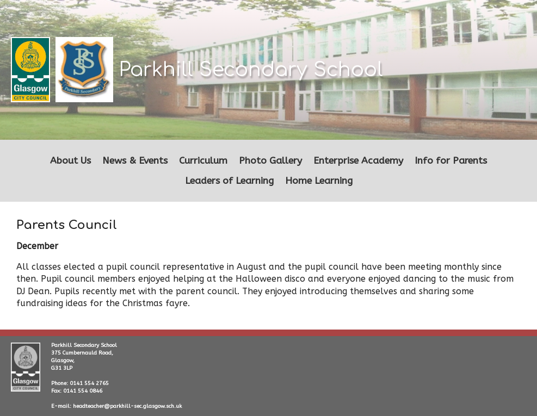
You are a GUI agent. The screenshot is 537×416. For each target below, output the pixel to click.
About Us (70, 160)
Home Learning (319, 181)
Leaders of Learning (229, 181)
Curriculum (203, 160)
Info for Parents (451, 160)
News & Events (135, 160)
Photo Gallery (270, 160)
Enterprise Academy (358, 160)
